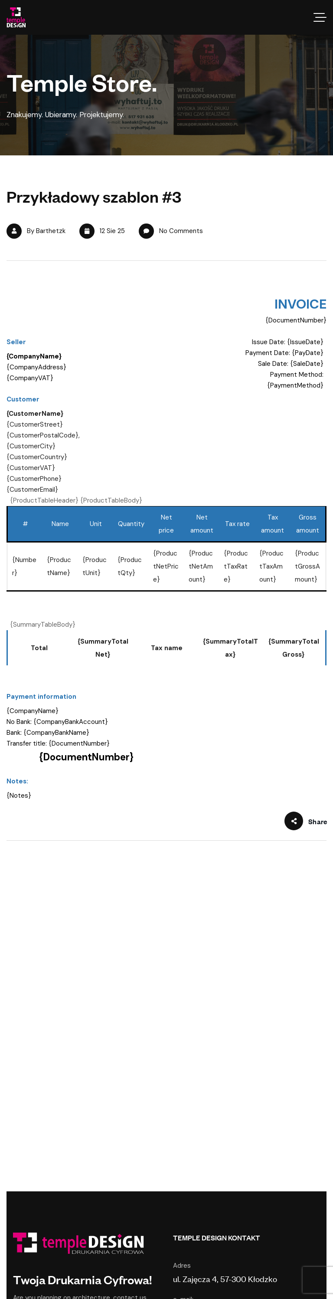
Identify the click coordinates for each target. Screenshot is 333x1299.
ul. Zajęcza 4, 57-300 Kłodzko (225, 1278)
